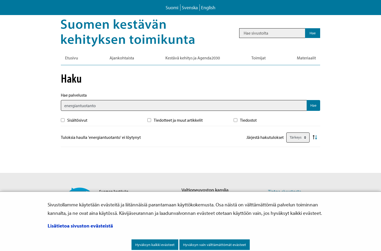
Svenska (190, 7)
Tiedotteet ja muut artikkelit (178, 120)
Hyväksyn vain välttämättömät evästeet (214, 244)
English (208, 7)
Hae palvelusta (74, 95)
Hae (313, 105)
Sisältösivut (77, 120)
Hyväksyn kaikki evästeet (155, 244)
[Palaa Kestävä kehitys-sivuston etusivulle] (135, 33)
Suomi (172, 7)
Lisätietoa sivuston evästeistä (80, 225)
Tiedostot (248, 120)
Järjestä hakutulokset (265, 137)
